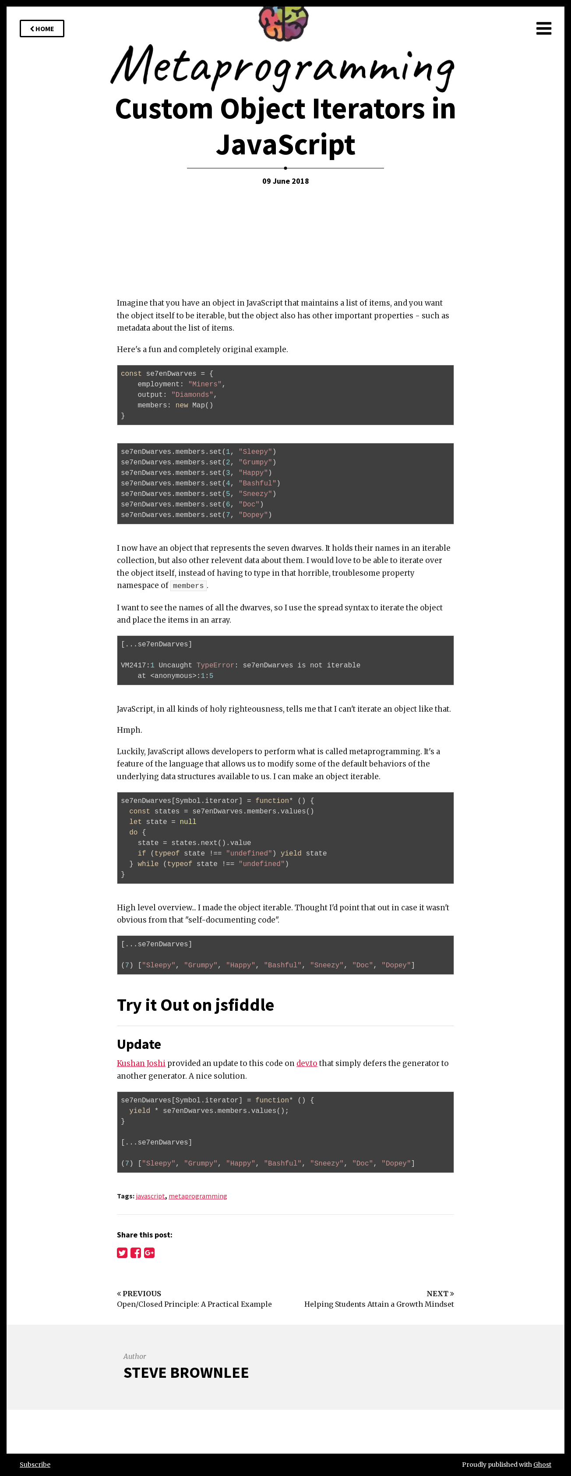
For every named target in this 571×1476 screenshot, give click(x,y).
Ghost (542, 1465)
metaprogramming (198, 1195)
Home (42, 28)
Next (440, 1293)
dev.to (306, 1063)
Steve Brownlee (186, 1372)
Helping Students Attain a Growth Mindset (379, 1304)
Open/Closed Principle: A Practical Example (194, 1304)
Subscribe (35, 1465)
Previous (139, 1293)
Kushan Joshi (141, 1063)
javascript (150, 1195)
